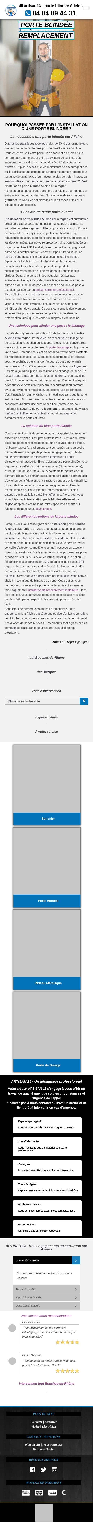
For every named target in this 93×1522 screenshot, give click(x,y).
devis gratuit (43, 508)
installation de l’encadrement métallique (53, 590)
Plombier (36, 1422)
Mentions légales (44, 1449)
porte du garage (59, 347)
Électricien (49, 1426)
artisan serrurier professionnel (55, 289)
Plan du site (32, 1444)
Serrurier (51, 1422)
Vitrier (35, 1426)
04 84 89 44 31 (54, 13)
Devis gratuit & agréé (28, 1305)
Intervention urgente (27, 1260)
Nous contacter (52, 1444)
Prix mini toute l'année (28, 1297)
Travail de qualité (25, 1289)
